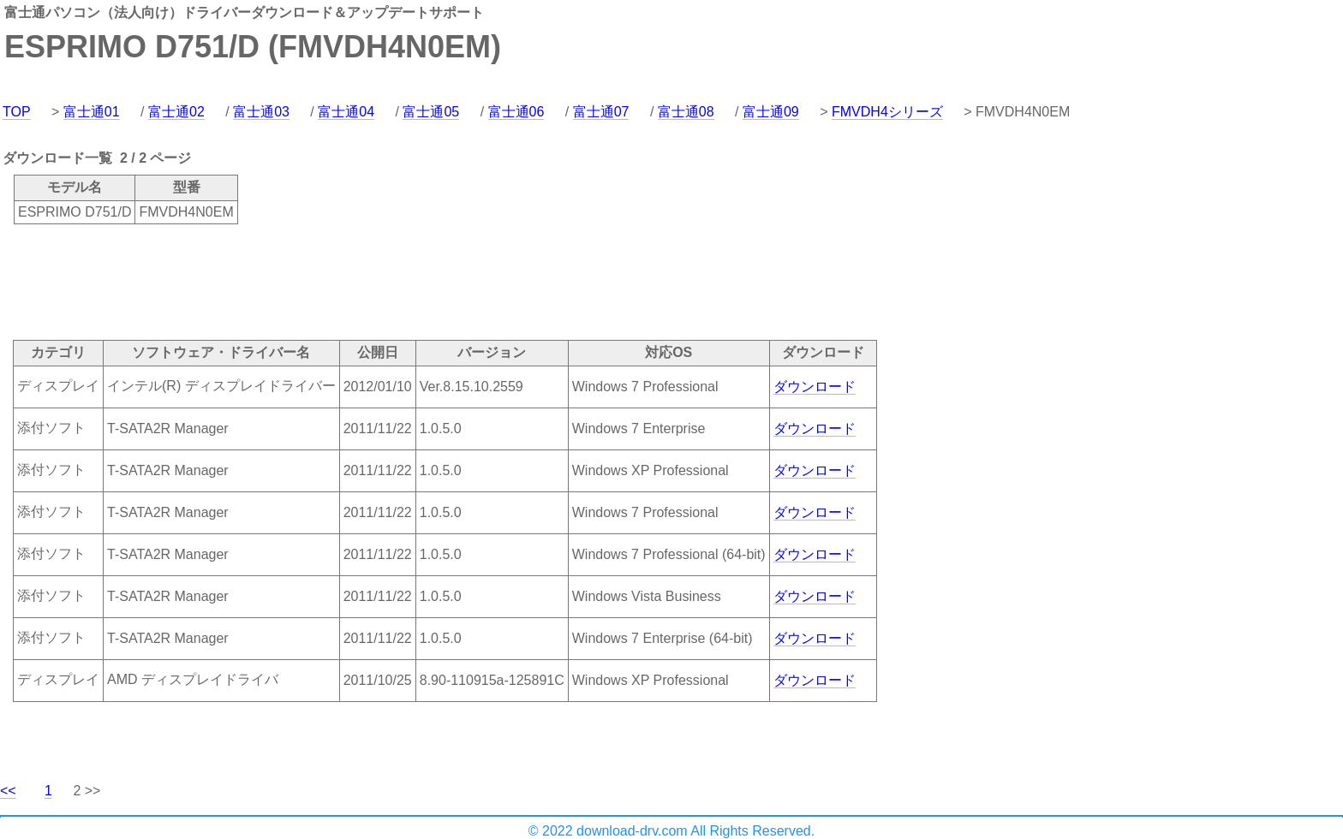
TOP (17, 111)
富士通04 (346, 111)
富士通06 (516, 111)
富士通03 (261, 111)
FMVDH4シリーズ (887, 111)
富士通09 (771, 111)
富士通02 (176, 111)
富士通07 (601, 111)
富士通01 (91, 111)
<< (8, 790)
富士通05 (431, 111)
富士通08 (686, 111)
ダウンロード (814, 386)
